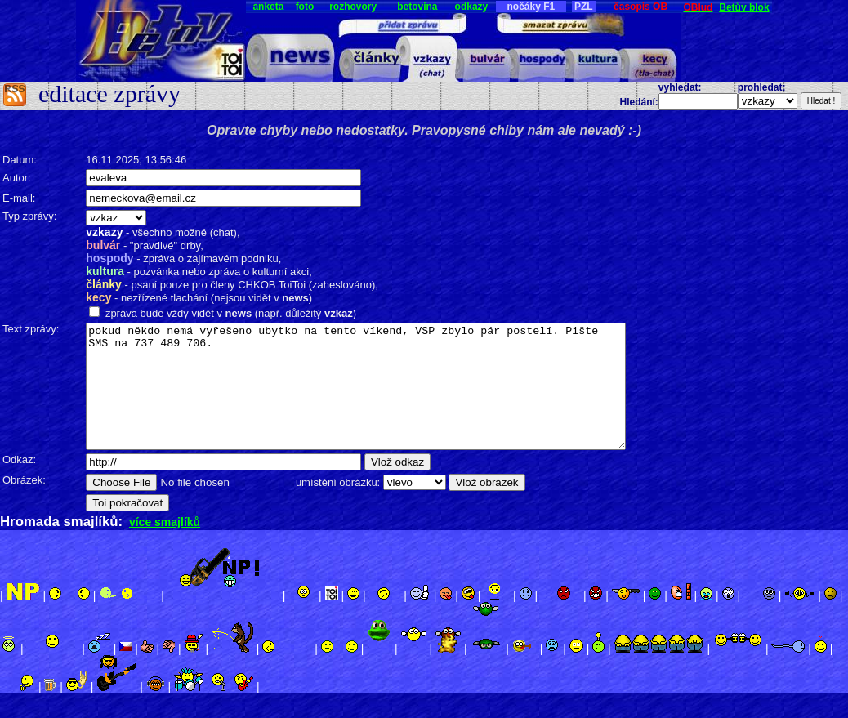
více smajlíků (164, 546)
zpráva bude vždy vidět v (162, 313)
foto (305, 6)
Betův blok (744, 7)
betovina (417, 6)
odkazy (472, 6)
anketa (267, 6)
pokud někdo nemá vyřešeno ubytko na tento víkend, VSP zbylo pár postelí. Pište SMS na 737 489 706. (380, 399)
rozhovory (353, 6)
